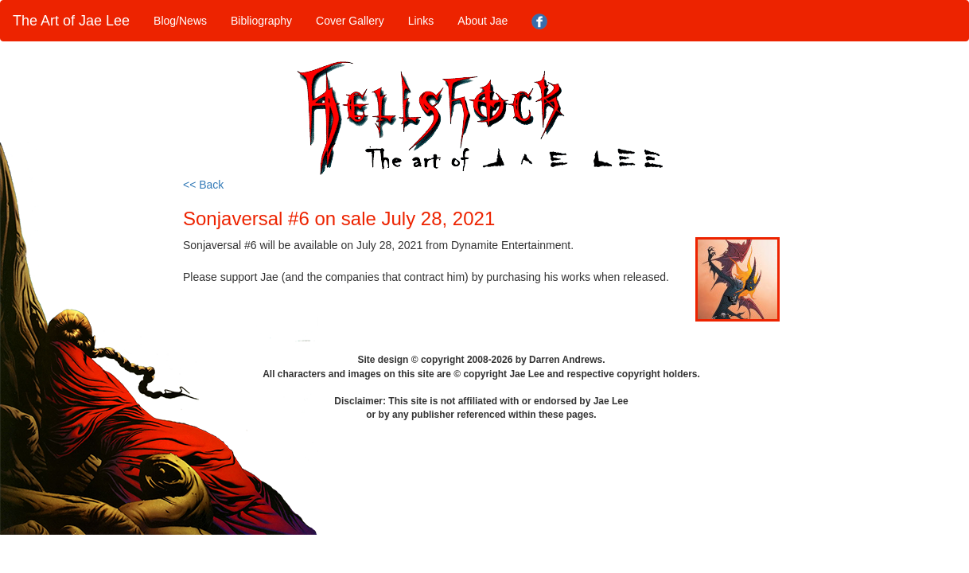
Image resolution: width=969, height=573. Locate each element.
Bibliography (261, 20)
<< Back (203, 184)
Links (421, 20)
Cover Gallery (350, 20)
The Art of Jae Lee (71, 21)
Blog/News (180, 20)
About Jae (482, 20)
